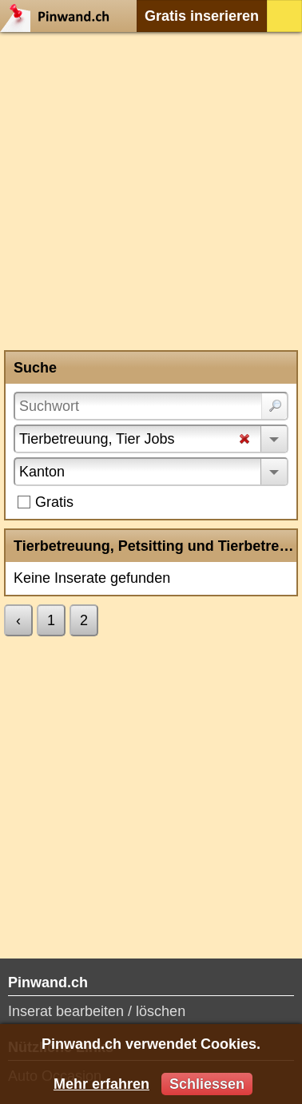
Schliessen (206, 1084)
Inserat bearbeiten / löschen (96, 1011)
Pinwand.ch (60, 16)
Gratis (54, 502)
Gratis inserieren (202, 16)
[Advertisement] (151, 191)
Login (284, 16)
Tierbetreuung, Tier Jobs (96, 439)
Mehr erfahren (101, 1084)
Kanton (42, 472)
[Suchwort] (151, 406)
